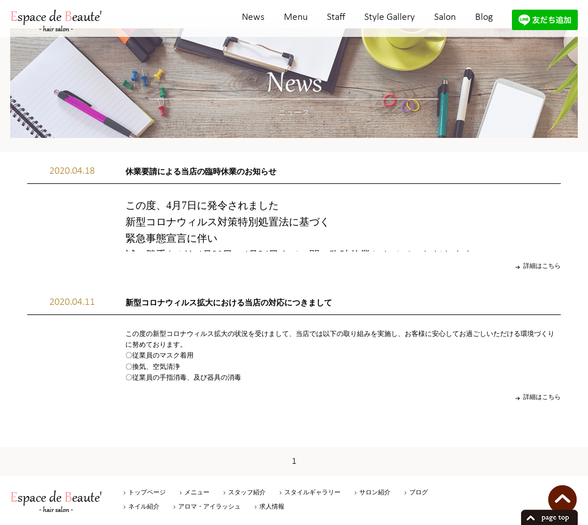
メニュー (196, 492)
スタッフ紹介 (247, 492)
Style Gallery (389, 17)
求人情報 (271, 506)
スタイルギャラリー (312, 492)
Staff (336, 17)
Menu (296, 17)
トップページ (147, 492)
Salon (445, 17)
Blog (484, 17)
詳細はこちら (542, 265)
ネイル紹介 (143, 506)
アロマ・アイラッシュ (209, 506)
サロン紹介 (374, 492)
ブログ (418, 492)
